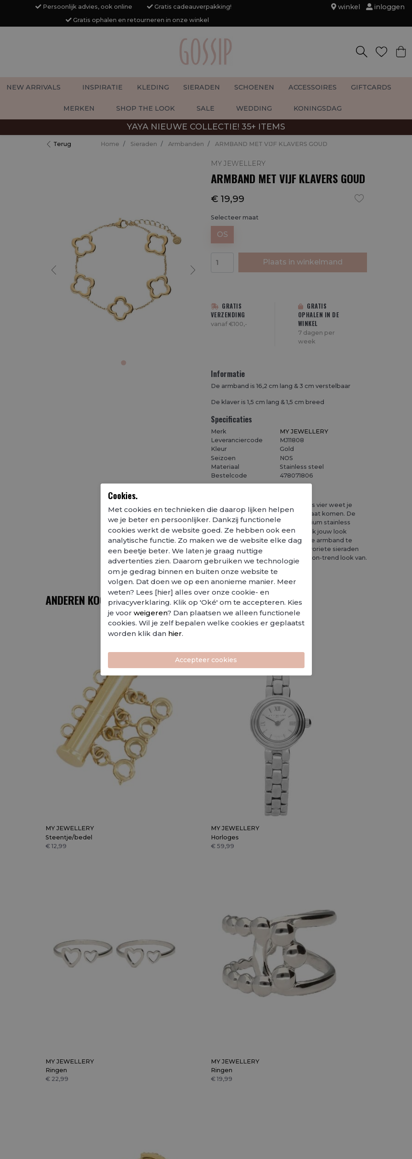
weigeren (150, 612)
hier (175, 633)
